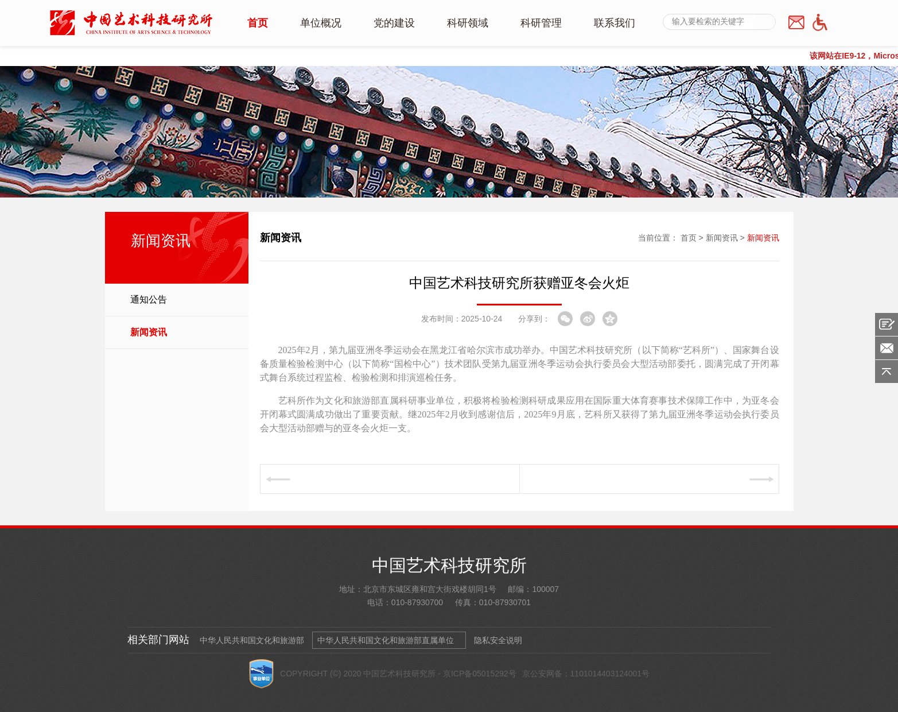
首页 (257, 23)
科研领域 (467, 23)
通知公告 (148, 299)
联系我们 (614, 23)
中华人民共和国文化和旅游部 (252, 640)
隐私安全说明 (498, 640)
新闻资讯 (148, 332)
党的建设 (394, 23)
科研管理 (541, 23)
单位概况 (320, 23)
